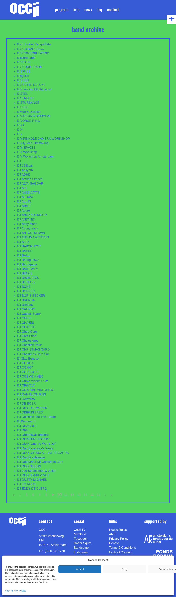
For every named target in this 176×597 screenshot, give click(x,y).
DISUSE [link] (23, 107)
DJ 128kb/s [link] (25, 165)
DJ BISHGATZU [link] (28, 277)
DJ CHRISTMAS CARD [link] (33, 349)
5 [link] (27, 495)
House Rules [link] (118, 529)
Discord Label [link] (26, 58)
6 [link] (33, 495)
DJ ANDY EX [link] (26, 219)
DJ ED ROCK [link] (26, 484)
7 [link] (40, 495)
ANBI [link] (112, 534)
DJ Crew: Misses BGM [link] (32, 381)
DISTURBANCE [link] (28, 102)
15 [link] (92, 495)
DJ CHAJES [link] (25, 322)
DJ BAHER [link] (24, 250)
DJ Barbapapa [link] (27, 264)
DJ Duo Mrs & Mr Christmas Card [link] (40, 462)
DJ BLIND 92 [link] (26, 282)
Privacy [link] (22, 591)
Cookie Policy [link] (11, 591)
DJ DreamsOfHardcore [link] (33, 435)
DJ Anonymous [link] (27, 228)
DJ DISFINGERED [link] (30, 412)
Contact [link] (113, 10)
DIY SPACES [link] (26, 147)
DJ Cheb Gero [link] (27, 331)
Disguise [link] (23, 76)
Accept (80, 569)
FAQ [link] (99, 10)
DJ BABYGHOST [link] (29, 246)
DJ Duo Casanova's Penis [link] (35, 448)
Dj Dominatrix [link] (26, 421)
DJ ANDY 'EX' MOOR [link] (32, 215)
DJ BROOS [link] (25, 304)
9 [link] (53, 495)
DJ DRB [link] (22, 430)
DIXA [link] (20, 125)
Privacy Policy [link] (118, 538)
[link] (171, 19)
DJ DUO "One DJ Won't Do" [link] (36, 443)
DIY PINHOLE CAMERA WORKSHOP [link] (43, 138)
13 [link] (79, 495)
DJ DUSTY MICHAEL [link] (32, 479)
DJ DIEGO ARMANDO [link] (32, 408)
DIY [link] (19, 134)
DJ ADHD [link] (23, 174)
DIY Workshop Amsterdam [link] (35, 156)
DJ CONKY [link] (25, 367)
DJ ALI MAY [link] (25, 197)
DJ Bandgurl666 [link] (28, 260)
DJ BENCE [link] (24, 273)
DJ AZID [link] (23, 242)
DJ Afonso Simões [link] (29, 179)
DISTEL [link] (22, 93)
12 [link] (72, 495)
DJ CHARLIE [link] (26, 327)
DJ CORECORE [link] (28, 372)
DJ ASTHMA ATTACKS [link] (33, 237)
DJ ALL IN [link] (24, 201)
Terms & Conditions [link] (122, 547)
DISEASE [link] (24, 62)
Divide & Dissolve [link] (29, 112)
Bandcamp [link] (81, 547)
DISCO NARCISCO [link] (30, 49)
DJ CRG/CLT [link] (26, 385)
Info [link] (76, 10)
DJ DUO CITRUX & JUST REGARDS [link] (43, 453)
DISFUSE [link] (24, 71)
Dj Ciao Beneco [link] (28, 358)
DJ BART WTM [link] (27, 269)
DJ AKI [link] (22, 188)
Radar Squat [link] (82, 543)
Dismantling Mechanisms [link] (34, 89)
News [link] (88, 10)
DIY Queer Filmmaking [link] (32, 143)
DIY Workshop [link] (27, 152)
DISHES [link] (23, 80)
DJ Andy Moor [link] (27, 224)
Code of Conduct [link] (120, 552)
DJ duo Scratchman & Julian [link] (36, 470)
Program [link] (61, 10)
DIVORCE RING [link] (28, 120)
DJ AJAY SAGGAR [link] (30, 183)
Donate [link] (114, 543)
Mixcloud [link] (80, 534)
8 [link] (46, 495)
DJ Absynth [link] (25, 170)
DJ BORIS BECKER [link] (31, 295)
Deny (125, 569)
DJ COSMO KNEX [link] (30, 376)
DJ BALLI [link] (23, 255)
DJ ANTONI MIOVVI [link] (31, 233)
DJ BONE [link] (24, 286)
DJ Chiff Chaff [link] (26, 336)
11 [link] (66, 495)
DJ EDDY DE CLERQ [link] (32, 488)
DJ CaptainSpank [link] (29, 313)
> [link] (105, 495)
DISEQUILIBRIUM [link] (29, 67)
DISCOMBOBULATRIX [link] (33, 53)
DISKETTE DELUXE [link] (31, 85)
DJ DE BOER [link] (26, 403)
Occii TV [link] (80, 529)
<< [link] (13, 495)
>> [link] (111, 495)
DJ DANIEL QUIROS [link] (31, 394)
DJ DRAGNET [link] (27, 426)
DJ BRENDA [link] (26, 300)
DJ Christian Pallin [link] (29, 345)
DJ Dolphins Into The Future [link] (36, 417)
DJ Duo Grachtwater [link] (31, 457)
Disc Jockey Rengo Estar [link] (34, 44)
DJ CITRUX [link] (25, 363)
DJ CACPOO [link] (26, 309)
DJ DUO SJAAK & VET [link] (33, 475)
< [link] (20, 495)
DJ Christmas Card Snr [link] (33, 354)
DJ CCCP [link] (24, 318)
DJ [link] (19, 161)
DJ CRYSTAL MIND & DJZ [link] (35, 390)
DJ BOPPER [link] (26, 291)
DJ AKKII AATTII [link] (28, 192)
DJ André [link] (23, 210)
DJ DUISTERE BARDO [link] (33, 439)
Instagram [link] (81, 552)
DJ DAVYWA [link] (26, 399)
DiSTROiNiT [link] (25, 98)
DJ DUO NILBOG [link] (29, 466)
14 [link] (85, 495)
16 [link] (98, 495)
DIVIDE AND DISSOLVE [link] (34, 116)
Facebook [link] (80, 538)
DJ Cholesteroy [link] (27, 340)
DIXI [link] (20, 129)
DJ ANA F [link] (24, 206)
